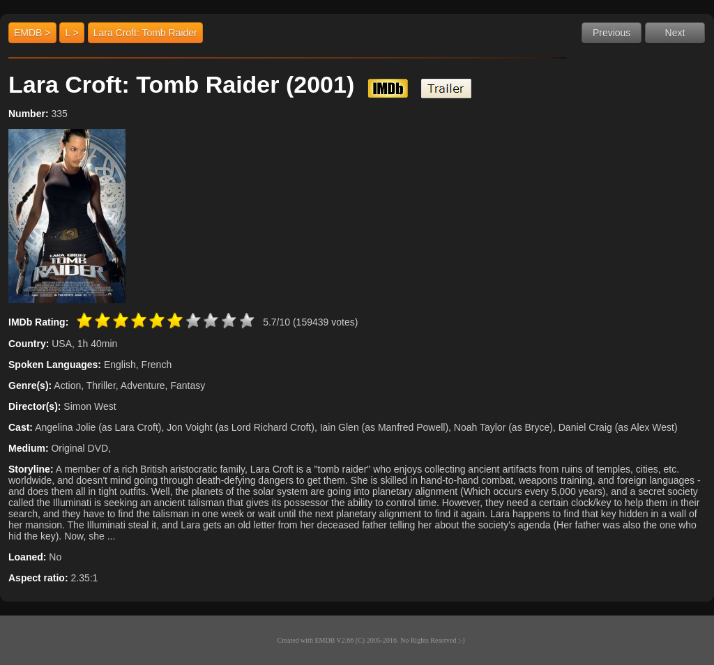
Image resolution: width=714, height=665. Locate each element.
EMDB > (32, 32)
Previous (611, 32)
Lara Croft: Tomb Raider (145, 32)
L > (71, 32)
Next (675, 32)
